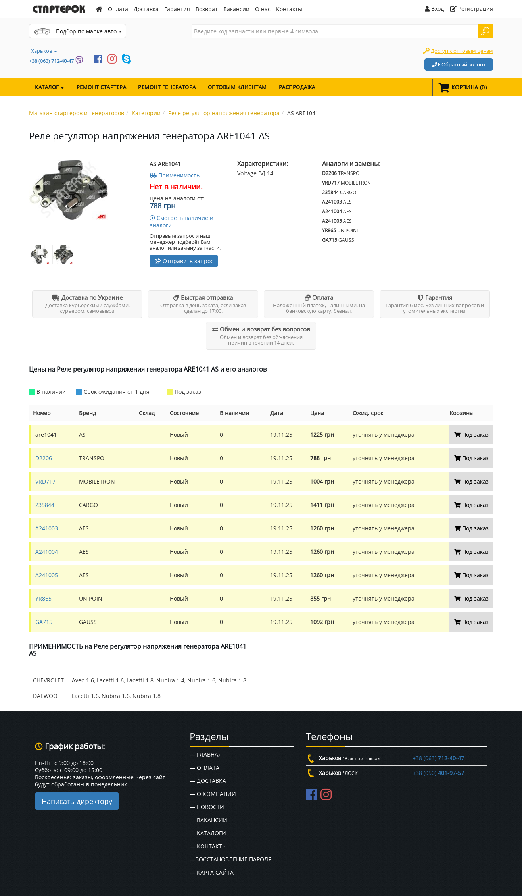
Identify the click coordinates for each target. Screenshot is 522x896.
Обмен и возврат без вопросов (261, 329)
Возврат (207, 9)
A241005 (46, 575)
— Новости (207, 807)
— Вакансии (208, 820)
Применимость (175, 175)
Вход (434, 8)
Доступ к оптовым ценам (462, 50)
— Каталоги (208, 833)
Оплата (118, 9)
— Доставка (208, 780)
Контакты (289, 9)
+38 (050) (438, 773)
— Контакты (208, 846)
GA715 (43, 622)
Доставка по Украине (87, 297)
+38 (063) (51, 60)
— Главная (206, 754)
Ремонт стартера (102, 87)
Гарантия (177, 9)
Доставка (146, 9)
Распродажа (297, 87)
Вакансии (236, 9)
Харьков (44, 50)
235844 (44, 505)
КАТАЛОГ (50, 87)
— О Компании (213, 794)
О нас (263, 9)
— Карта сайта (212, 872)
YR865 (43, 598)
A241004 (46, 551)
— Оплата (204, 767)
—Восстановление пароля (231, 859)
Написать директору (77, 801)
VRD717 (45, 481)
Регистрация (471, 8)
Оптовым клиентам (237, 87)
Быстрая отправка (203, 297)
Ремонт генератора (167, 87)
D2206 (43, 458)
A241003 (46, 528)
